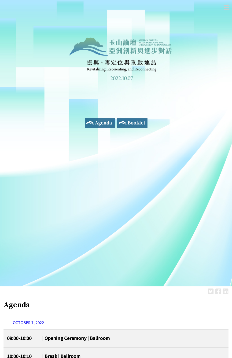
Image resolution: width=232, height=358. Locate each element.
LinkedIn (225, 291)
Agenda (91, 120)
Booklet (124, 120)
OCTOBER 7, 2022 (28, 322)
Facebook (218, 291)
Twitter (211, 291)
